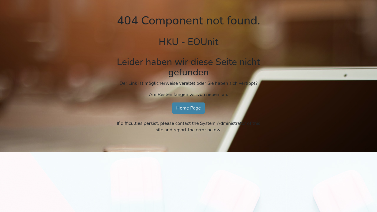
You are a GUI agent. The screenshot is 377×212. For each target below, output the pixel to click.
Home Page (188, 108)
